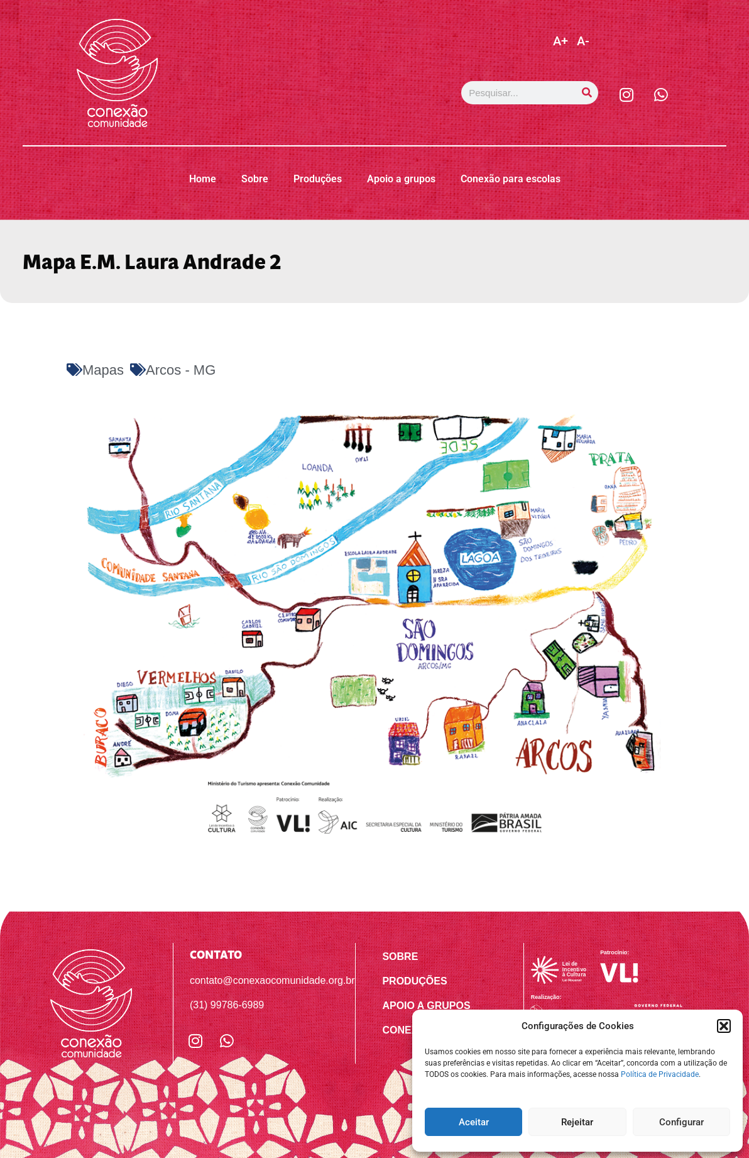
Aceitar (474, 1122)
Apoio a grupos (401, 179)
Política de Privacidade (660, 1074)
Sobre (254, 179)
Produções (317, 179)
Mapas (103, 370)
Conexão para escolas (510, 179)
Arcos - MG (181, 370)
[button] (724, 1026)
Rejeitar (577, 1122)
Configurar (681, 1122)
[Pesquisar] (586, 92)
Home (202, 179)
